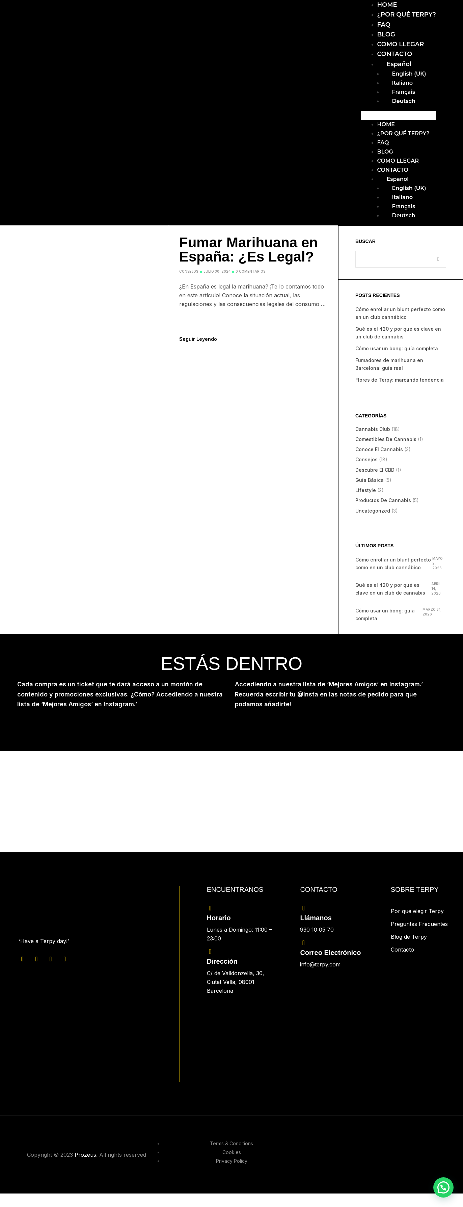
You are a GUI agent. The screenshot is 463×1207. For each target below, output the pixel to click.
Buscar (365, 241)
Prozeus (85, 1154)
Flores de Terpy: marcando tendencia (399, 380)
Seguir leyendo (198, 339)
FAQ (383, 24)
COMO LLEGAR (400, 44)
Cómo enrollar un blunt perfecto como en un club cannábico (393, 563)
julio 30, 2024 (216, 271)
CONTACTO (394, 54)
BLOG (386, 34)
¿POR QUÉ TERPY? (406, 14)
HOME (387, 4)
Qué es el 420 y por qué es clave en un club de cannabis (390, 589)
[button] (398, 115)
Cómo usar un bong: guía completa (396, 348)
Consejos (188, 271)
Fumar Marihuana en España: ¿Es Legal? (248, 250)
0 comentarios (250, 271)
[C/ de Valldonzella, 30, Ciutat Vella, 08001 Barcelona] (243, 1037)
